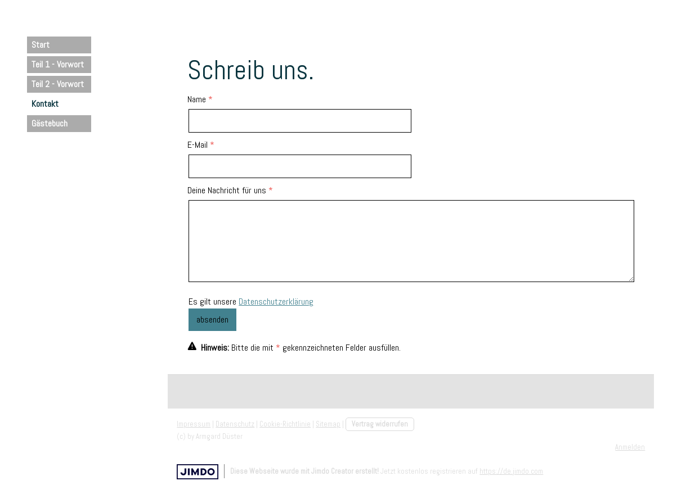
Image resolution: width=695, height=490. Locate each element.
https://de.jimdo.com (511, 471)
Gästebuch (50, 123)
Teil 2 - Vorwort (58, 84)
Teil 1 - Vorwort (58, 64)
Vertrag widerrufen (380, 424)
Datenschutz (235, 424)
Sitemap (328, 424)
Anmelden (630, 447)
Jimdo (197, 471)
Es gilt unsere (251, 301)
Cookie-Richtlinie (285, 424)
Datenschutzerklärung (276, 301)
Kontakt (45, 104)
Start (41, 45)
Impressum (193, 424)
